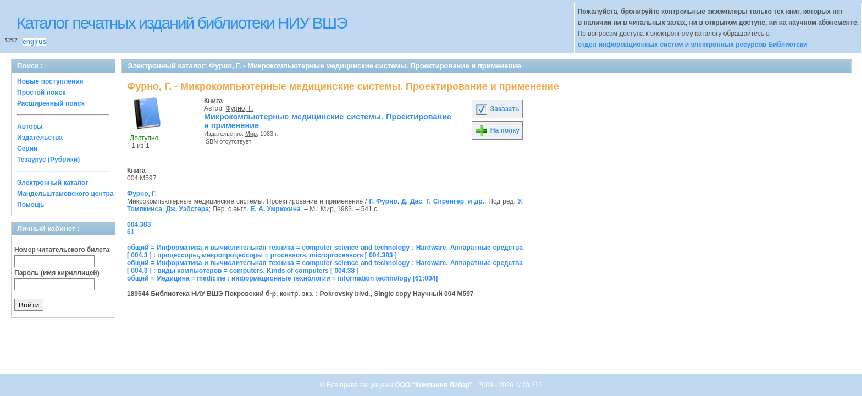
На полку (497, 130)
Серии (27, 148)
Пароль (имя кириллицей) (57, 273)
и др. (476, 201)
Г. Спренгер (445, 201)
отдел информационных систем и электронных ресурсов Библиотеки (693, 44)
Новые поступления (50, 81)
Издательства (40, 137)
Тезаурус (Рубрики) (48, 159)
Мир (251, 133)
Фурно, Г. (239, 108)
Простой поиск (41, 92)
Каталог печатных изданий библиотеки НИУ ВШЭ (181, 23)
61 (130, 232)
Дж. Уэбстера (187, 209)
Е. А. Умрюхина (276, 209)
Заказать (497, 109)
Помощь (30, 204)
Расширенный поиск (51, 103)
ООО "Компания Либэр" (434, 385)
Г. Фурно (383, 201)
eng (28, 42)
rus (41, 42)
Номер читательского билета (61, 250)
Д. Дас (411, 201)
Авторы (30, 126)
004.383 (139, 224)
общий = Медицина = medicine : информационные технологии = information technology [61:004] (282, 278)
